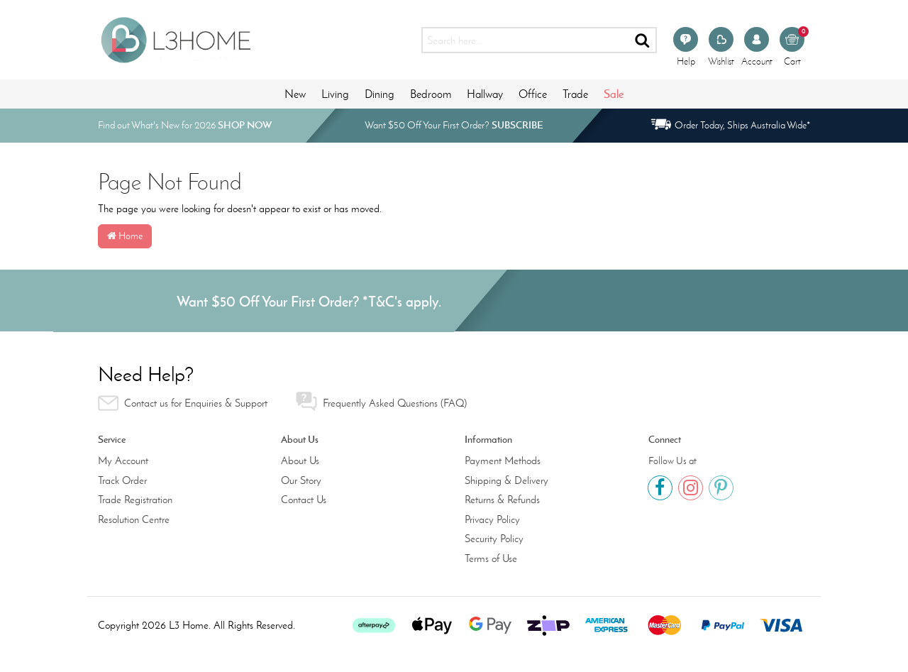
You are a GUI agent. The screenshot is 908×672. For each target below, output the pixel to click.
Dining (379, 94)
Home (125, 236)
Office (533, 94)
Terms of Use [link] (491, 558)
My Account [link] (123, 460)
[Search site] (643, 40)
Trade (575, 94)
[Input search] (525, 40)
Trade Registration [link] (135, 499)
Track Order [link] (122, 480)
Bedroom (430, 94)
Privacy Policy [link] (492, 519)
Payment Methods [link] (503, 460)
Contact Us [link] (303, 499)
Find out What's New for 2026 (185, 125)
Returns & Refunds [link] (502, 499)
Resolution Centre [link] (134, 519)
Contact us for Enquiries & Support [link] (182, 403)
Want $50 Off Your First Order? (454, 125)
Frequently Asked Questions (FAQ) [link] (381, 401)
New (295, 94)
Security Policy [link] (494, 538)
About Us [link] (300, 460)
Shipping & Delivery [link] (506, 480)
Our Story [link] (301, 480)
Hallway (485, 94)
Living (335, 94)
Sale (614, 94)
